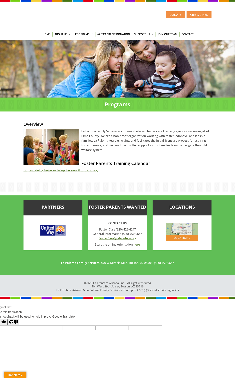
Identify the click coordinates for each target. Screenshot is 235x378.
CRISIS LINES (199, 15)
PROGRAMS (82, 34)
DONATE (175, 15)
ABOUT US (61, 34)
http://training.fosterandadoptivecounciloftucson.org (61, 170)
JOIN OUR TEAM (167, 34)
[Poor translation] (13, 322)
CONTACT (188, 34)
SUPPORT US (142, 34)
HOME (46, 34)
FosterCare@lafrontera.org (117, 238)
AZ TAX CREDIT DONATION (113, 34)
